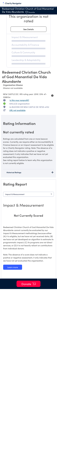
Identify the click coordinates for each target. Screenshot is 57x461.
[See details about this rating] (28, 29)
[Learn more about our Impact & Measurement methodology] (12, 267)
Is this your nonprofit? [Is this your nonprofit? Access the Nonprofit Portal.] (19, 100)
